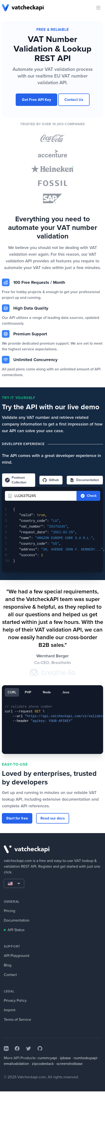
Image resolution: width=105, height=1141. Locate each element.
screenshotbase (70, 1063)
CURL (12, 692)
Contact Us (73, 99)
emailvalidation (16, 1063)
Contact (10, 974)
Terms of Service (17, 1019)
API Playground (16, 955)
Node (47, 692)
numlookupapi (85, 1058)
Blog (7, 965)
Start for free (17, 818)
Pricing (9, 910)
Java (65, 692)
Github (50, 479)
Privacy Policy (15, 1000)
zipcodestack (43, 1063)
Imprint (9, 1010)
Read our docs (52, 818)
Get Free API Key (36, 99)
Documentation (84, 479)
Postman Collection (15, 480)
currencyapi (47, 1058)
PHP (28, 692)
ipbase (65, 1058)
